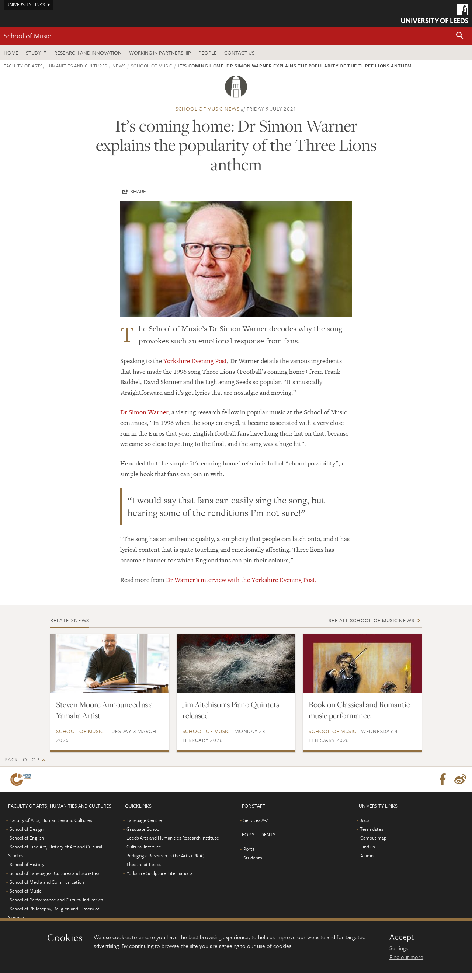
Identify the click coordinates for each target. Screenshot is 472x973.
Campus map (373, 837)
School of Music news (208, 108)
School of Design (27, 829)
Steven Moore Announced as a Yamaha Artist (104, 710)
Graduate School (143, 829)
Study (33, 52)
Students (252, 857)
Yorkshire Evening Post (195, 360)
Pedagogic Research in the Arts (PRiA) (165, 855)
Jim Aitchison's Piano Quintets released (231, 710)
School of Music (27, 36)
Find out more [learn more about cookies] (406, 957)
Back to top (21, 759)
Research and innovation (88, 52)
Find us (367, 846)
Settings (398, 948)
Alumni (367, 855)
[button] (459, 35)
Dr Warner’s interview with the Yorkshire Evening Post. (241, 579)
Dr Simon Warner (144, 412)
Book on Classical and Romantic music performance (359, 710)
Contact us (239, 52)
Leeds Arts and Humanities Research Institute (172, 837)
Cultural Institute (143, 846)
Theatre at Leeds (143, 864)
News (119, 65)
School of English (27, 837)
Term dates (371, 829)
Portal (249, 848)
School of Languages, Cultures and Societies (54, 873)
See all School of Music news (371, 620)
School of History (27, 864)
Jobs (364, 820)
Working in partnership (160, 52)
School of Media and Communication (47, 882)
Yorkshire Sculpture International (160, 873)
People (207, 52)
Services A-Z (255, 820)
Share (138, 191)
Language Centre (144, 820)
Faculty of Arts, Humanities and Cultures (55, 65)
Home (11, 52)
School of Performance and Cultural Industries (56, 899)
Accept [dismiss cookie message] (401, 936)
